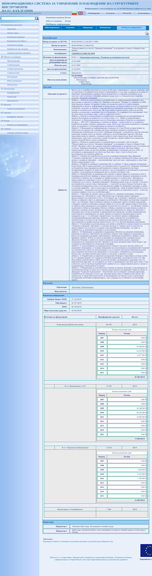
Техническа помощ (15, 45)
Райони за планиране (12, 57)
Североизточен (13, 73)
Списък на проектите (16, 109)
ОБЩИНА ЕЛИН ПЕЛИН (83, 53)
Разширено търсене (15, 117)
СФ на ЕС (127, 13)
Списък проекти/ (34, 13)
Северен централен (15, 69)
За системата (143, 13)
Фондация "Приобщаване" (83, 287)
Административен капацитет (19, 53)
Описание (70, 27)
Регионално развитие (16, 37)
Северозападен (13, 65)
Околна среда (12, 33)
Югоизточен (12, 85)
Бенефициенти (13, 93)
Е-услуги (111, 13)
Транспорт (11, 29)
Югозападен (12, 77)
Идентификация (52, 27)
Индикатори (105, 27)
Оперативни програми (13, 25)
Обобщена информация (131, 27)
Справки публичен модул (17, 133)
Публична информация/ (10, 13)
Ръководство (94, 13)
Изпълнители (12, 101)
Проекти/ (23, 13)
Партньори (11, 97)
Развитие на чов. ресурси (17, 49)
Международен (13, 61)
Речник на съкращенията (17, 125)
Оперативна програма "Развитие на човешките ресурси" (105, 57)
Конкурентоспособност (17, 41)
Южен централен (14, 81)
